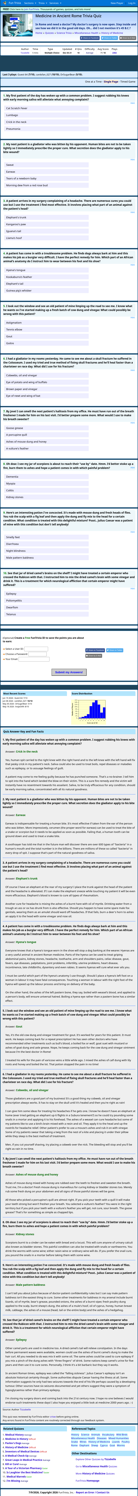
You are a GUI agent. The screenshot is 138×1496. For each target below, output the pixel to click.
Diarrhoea (12, 543)
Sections (29, 3)
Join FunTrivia (31, 9)
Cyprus (104, 1445)
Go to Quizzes (96, 1466)
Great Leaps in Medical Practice (23, 1459)
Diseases (102, 1438)
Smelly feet (13, 537)
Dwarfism (12, 607)
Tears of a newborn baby (21, 178)
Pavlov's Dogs (13, 1442)
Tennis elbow (14, 329)
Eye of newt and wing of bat (23, 395)
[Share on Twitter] (111, 38)
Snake (74, 1441)
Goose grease (14, 427)
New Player (117, 3)
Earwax (10, 171)
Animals (95, 1434)
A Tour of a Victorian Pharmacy (23, 1468)
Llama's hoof (14, 237)
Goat (112, 1445)
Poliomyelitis (14, 600)
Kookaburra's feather (19, 276)
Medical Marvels (16, 1476)
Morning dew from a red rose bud (27, 185)
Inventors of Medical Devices (22, 1451)
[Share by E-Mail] (128, 38)
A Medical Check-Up (17, 1455)
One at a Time (93, 81)
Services (54, 3)
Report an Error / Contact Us (92, 1492)
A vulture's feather (17, 448)
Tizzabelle (25, 52)
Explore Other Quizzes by (96, 1459)
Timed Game (127, 81)
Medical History (14, 1434)
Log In (131, 3)
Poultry (126, 1441)
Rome (74, 1445)
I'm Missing (13, 1480)
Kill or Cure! (12, 1463)
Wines (83, 1441)
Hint (133, 102)
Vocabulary (108, 1434)
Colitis (10, 490)
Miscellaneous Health (83, 1438)
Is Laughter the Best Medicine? (25, 1472)
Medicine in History (16, 1438)
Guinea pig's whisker (19, 290)
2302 (114, 52)
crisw (53, 1416)
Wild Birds (121, 1434)
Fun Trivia (12, 3)
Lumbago (12, 114)
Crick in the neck (16, 121)
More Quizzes (95, 1473)
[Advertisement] (69, 63)
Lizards (116, 1441)
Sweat (10, 164)
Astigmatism (14, 322)
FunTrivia (87, 1480)
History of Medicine (16, 1447)
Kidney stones (14, 497)
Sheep (94, 1445)
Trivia (42, 3)
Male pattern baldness (20, 557)
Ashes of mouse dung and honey (26, 441)
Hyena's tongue (15, 269)
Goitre (10, 343)
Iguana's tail (13, 230)
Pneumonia (13, 128)
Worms (121, 1445)
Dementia (12, 476)
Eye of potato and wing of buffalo (26, 382)
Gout (9, 336)
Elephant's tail (14, 283)
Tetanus (11, 614)
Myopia (10, 483)
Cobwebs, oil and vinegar (21, 375)
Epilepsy (11, 593)
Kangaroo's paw (16, 224)
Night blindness (15, 550)
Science (85, 1434)
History (75, 1434)
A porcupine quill (16, 434)
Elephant (84, 1445)
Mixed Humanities (118, 1438)
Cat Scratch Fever (16, 108)
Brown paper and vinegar (21, 388)
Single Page (111, 81)
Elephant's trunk (16, 217)
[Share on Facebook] (92, 38)
